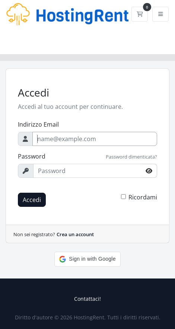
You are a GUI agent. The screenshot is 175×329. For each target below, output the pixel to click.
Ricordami (142, 197)
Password (31, 156)
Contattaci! (87, 298)
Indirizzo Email (38, 124)
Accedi (32, 200)
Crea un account (75, 234)
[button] (87, 259)
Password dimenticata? (131, 156)
